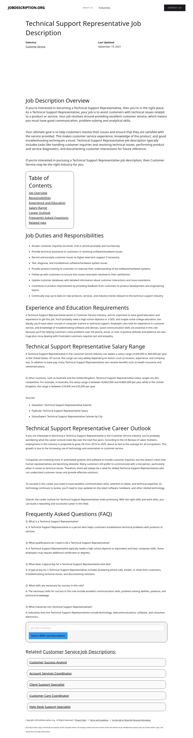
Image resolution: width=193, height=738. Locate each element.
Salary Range (38, 208)
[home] (26, 8)
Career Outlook (39, 213)
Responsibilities (40, 198)
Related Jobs (37, 223)
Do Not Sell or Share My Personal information (131, 720)
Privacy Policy (80, 720)
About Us (88, 7)
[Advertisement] (96, 73)
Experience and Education (47, 203)
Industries (104, 7)
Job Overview (38, 193)
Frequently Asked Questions (48, 218)
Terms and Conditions (99, 720)
